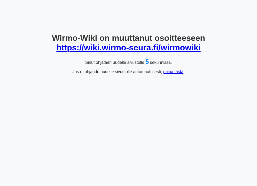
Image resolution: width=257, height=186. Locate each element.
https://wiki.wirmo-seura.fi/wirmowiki (128, 47)
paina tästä (173, 71)
